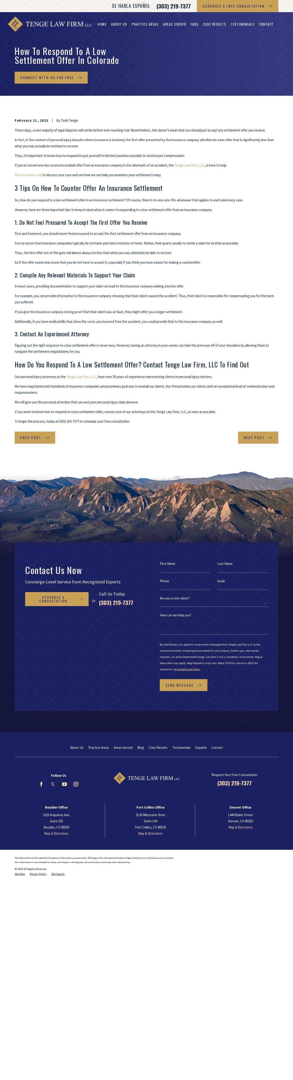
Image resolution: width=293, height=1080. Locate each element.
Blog (140, 747)
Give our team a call (28, 175)
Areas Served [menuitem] (174, 24)
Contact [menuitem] (266, 24)
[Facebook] (41, 784)
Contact (217, 747)
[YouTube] (64, 784)
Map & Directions (56, 833)
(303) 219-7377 (173, 6)
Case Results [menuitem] (214, 24)
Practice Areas (98, 747)
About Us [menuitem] (119, 24)
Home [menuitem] (102, 24)
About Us (77, 747)
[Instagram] (75, 784)
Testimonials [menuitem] (242, 24)
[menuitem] (20, 874)
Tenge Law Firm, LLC (189, 165)
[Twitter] (52, 784)
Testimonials (181, 747)
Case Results (158, 747)
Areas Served (123, 747)
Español (200, 747)
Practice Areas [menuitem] (145, 24)
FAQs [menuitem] (194, 24)
